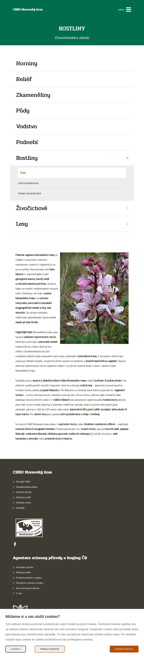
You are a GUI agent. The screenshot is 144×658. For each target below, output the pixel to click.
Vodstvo (26, 126)
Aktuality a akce (23, 502)
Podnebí (27, 142)
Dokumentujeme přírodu (27, 588)
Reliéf (24, 79)
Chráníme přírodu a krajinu (29, 577)
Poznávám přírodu (24, 567)
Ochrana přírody (24, 492)
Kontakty (20, 507)
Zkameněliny (33, 94)
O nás (19, 593)
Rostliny (27, 157)
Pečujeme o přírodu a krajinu (30, 582)
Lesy (22, 223)
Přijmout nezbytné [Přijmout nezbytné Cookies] (49, 649)
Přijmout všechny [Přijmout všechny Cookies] (124, 649)
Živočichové (31, 208)
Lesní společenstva (28, 182)
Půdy (22, 110)
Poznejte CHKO (23, 481)
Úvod (23, 172)
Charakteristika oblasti (26, 487)
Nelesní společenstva (29, 193)
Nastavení (15, 649)
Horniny (26, 63)
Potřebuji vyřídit (23, 497)
